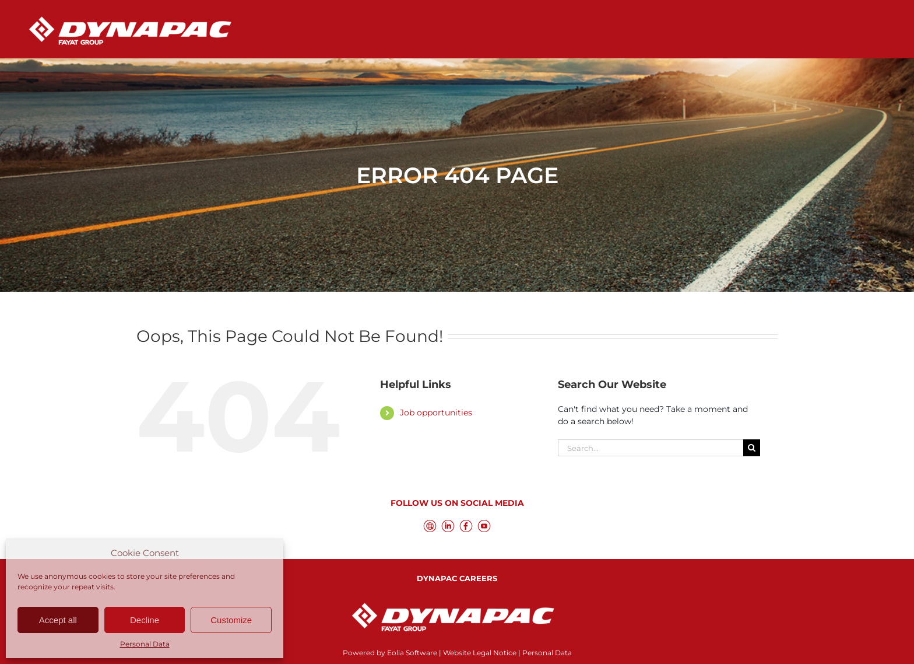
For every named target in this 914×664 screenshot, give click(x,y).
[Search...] (650, 447)
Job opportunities (436, 412)
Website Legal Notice (479, 652)
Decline (144, 620)
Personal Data (145, 643)
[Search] (751, 447)
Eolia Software (412, 652)
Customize (231, 620)
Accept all (58, 620)
